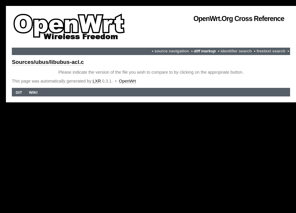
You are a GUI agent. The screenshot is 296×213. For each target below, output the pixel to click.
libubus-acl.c (67, 62)
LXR (97, 81)
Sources (23, 62)
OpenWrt (127, 81)
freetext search (271, 51)
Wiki (33, 92)
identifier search (236, 51)
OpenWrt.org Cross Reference (238, 18)
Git (19, 92)
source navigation (172, 51)
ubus (42, 62)
